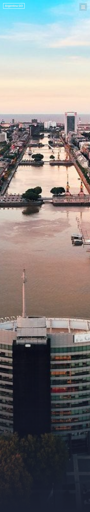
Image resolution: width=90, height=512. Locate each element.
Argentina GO (14, 5)
